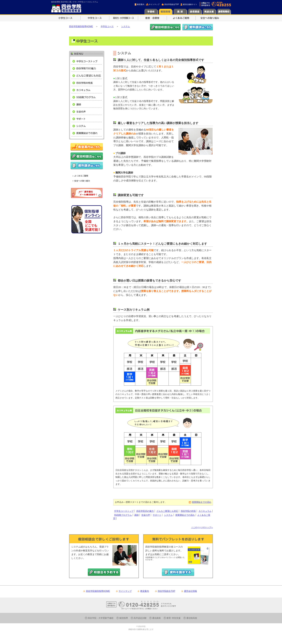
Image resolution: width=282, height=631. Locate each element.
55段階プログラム (123, 515)
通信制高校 (191, 618)
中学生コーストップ (124, 511)
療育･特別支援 (174, 618)
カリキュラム (205, 511)
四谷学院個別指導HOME (98, 591)
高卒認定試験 (140, 618)
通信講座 (156, 618)
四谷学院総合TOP (171, 4)
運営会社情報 (190, 591)
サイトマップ (154, 4)
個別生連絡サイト (190, 4)
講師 (136, 515)
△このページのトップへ (202, 527)
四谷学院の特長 (188, 511)
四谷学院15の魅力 (145, 511)
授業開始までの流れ (201, 502)
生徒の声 (145, 515)
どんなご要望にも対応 (167, 511)
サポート (157, 515)
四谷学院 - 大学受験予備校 (100, 618)
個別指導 (123, 618)
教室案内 (140, 4)
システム (168, 515)
